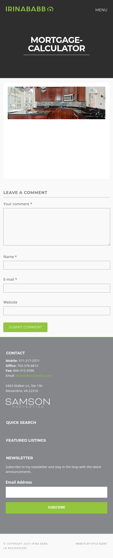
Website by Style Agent (91, 543)
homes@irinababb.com (33, 375)
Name (10, 256)
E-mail (10, 279)
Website (10, 302)
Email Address (19, 482)
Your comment (17, 203)
